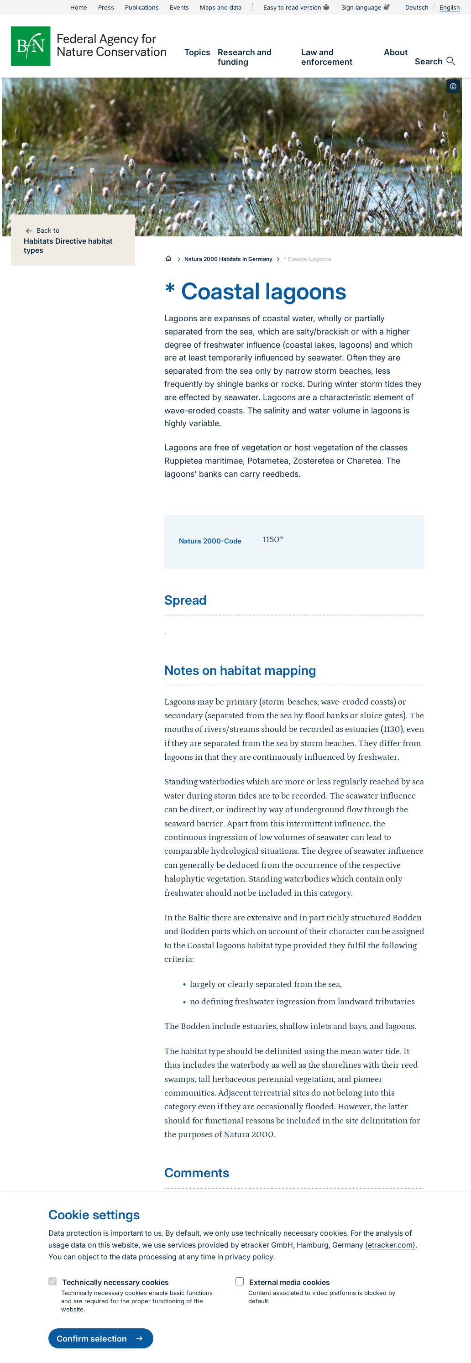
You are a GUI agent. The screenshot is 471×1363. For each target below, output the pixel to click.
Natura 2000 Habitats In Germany (228, 259)
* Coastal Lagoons (307, 259)
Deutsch (417, 7)
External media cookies (289, 1282)
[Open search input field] (435, 61)
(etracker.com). (391, 1244)
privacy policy (249, 1256)
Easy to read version (296, 7)
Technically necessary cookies (115, 1282)
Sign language (366, 7)
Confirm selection (101, 1338)
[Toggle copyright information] (453, 86)
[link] (197, 52)
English (450, 7)
